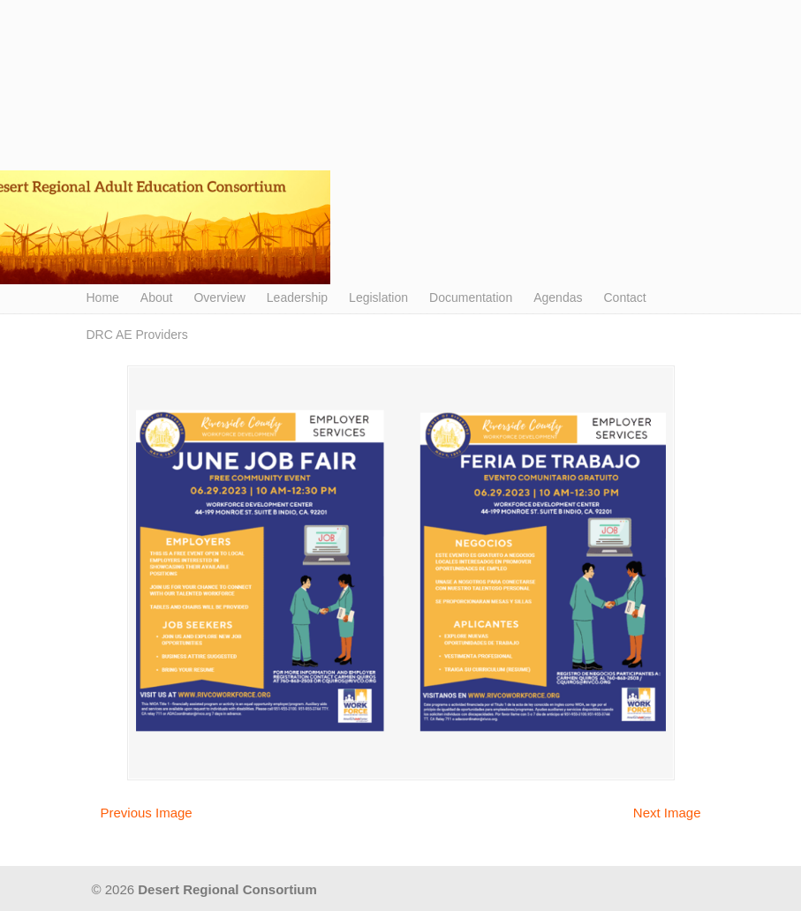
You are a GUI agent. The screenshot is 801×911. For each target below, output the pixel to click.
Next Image (667, 812)
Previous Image (147, 812)
